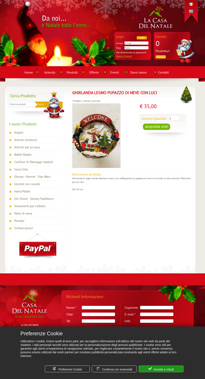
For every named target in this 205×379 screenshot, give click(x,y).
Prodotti (72, 72)
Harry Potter (22, 191)
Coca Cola (21, 169)
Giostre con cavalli (27, 184)
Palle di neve (23, 213)
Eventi (114, 72)
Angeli (18, 132)
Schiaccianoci (23, 228)
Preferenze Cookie (67, 369)
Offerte (94, 72)
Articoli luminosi (25, 140)
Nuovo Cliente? (124, 56)
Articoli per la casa (27, 147)
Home (28, 72)
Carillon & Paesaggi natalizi (33, 162)
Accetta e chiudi (161, 369)
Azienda (49, 72)
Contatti (163, 72)
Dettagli (161, 56)
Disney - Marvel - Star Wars (32, 176)
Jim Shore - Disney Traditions (34, 199)
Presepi (19, 221)
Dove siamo (138, 72)
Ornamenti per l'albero (29, 206)
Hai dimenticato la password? (131, 52)
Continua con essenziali (114, 369)
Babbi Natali (22, 154)
